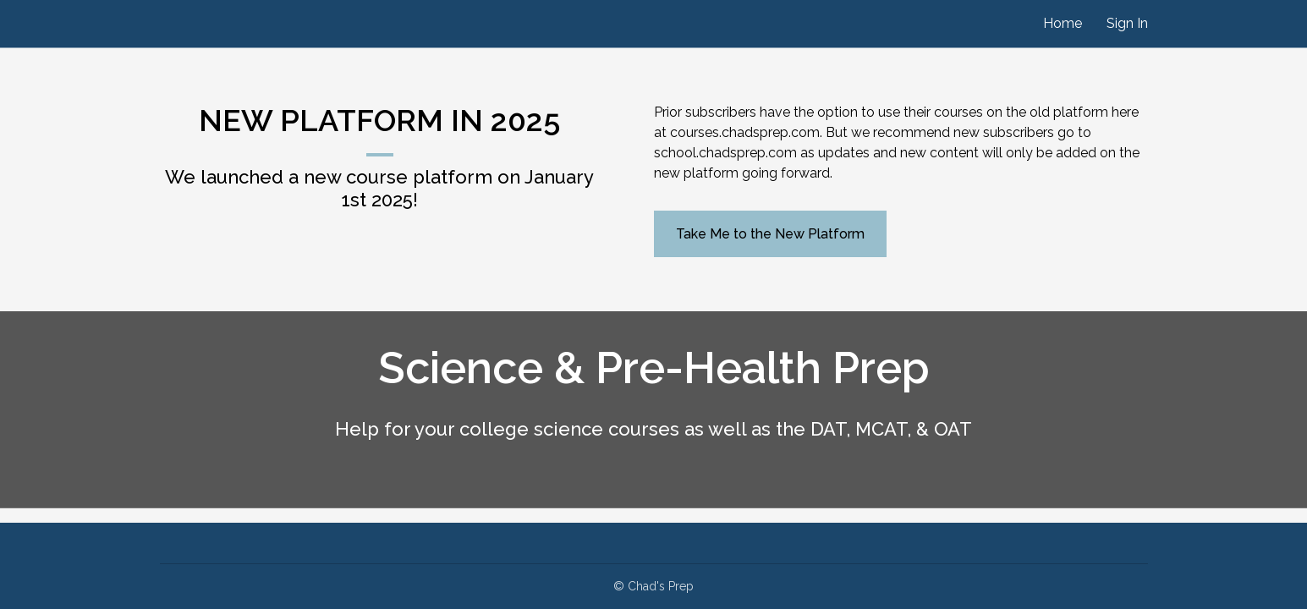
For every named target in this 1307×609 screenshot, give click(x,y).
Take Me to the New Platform (770, 234)
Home (1062, 23)
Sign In (1127, 23)
